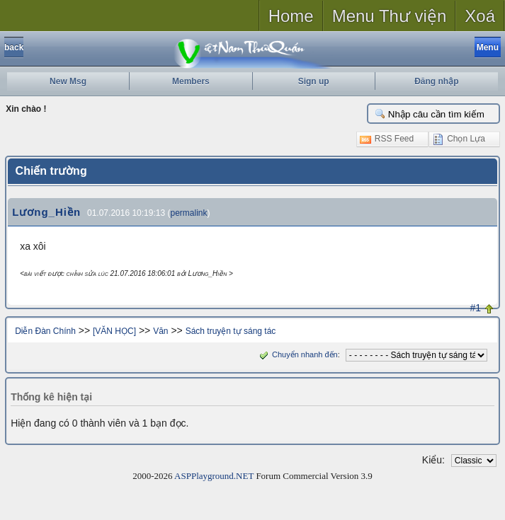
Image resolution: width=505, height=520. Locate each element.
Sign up (313, 81)
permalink (188, 213)
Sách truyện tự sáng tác (231, 331)
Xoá (480, 15)
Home (291, 15)
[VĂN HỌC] (114, 331)
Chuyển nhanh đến (297, 354)
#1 (475, 307)
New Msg (68, 81)
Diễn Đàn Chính (45, 331)
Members (191, 81)
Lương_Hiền (46, 212)
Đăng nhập (436, 81)
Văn (160, 331)
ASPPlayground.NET (214, 475)
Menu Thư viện (389, 15)
